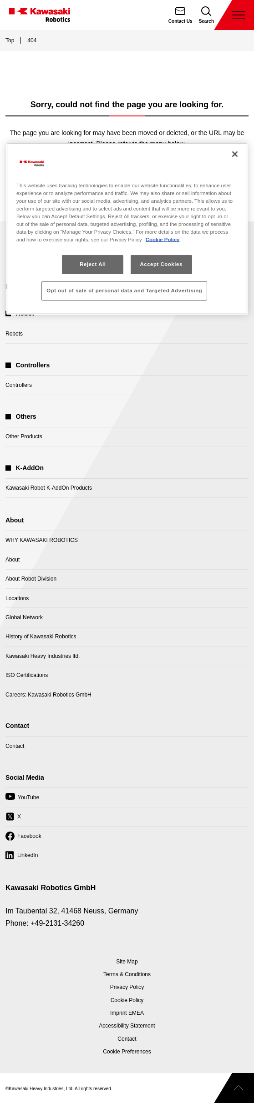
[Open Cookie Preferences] (127, 1051)
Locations (17, 598)
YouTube (22, 799)
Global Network (24, 617)
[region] (127, 229)
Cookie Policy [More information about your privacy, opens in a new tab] (163, 239)
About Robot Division (30, 579)
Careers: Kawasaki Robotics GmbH (48, 695)
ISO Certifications (26, 675)
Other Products (23, 436)
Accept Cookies (161, 264)
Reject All (93, 264)
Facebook (23, 838)
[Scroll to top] (234, 1088)
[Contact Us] (180, 15)
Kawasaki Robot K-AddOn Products (48, 488)
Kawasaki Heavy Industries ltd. (42, 656)
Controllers (18, 385)
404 (31, 40)
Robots (14, 334)
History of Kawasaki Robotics (40, 636)
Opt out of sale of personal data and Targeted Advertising (124, 290)
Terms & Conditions (127, 974)
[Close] (235, 154)
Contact (14, 746)
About (12, 560)
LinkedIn (21, 857)
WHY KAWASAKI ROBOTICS (41, 540)
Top (9, 40)
